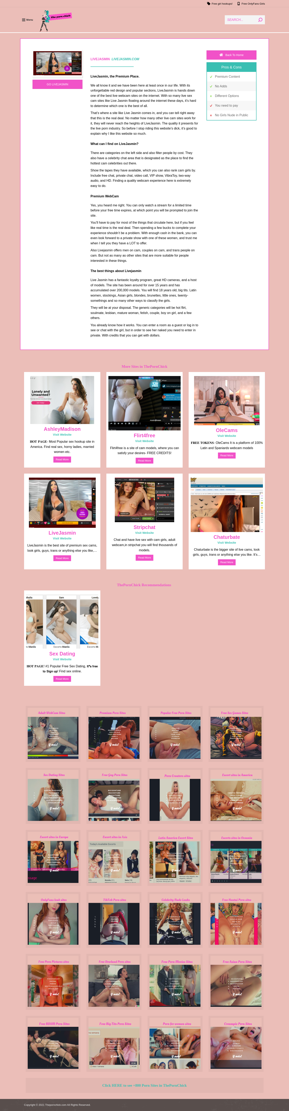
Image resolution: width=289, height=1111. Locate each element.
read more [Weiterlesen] (62, 459)
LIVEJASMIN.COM (125, 59)
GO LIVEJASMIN (57, 84)
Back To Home (231, 55)
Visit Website (62, 434)
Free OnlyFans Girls (251, 3)
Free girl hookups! (220, 3)
